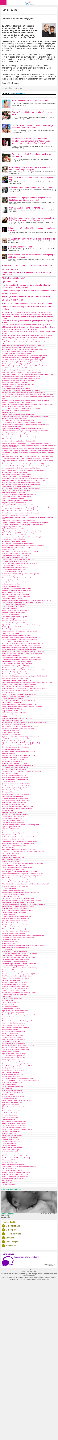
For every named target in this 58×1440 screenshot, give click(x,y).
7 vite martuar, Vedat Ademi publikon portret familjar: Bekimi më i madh (22, 874)
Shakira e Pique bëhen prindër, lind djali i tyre (15, 1176)
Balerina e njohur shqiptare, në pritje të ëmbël (15, 678)
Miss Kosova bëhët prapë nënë (11, 980)
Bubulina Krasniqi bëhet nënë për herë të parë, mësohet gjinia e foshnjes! (23, 545)
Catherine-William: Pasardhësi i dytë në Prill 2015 (16, 994)
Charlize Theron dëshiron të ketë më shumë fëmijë (16, 916)
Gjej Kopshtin (12, 1230)
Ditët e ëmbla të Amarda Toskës (11, 1131)
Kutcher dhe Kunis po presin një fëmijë (13, 1070)
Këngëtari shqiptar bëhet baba (10, 711)
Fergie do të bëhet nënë (9, 1168)
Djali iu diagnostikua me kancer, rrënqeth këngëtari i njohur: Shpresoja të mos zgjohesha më (28, 394)
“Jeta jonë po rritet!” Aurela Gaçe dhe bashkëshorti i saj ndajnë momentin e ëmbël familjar (27, 404)
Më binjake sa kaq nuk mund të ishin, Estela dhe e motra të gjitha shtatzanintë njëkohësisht (28, 448)
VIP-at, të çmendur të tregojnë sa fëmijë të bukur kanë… (18, 910)
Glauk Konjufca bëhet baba (10, 831)
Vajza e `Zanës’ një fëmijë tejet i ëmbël (13, 529)
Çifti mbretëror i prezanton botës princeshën (14, 921)
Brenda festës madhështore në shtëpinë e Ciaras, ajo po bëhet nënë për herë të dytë (26, 600)
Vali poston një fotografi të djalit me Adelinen (14, 503)
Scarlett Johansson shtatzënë (10, 1072)
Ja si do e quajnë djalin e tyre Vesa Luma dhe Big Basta (18, 786)
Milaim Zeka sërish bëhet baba (10, 749)
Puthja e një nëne (7, 1088)
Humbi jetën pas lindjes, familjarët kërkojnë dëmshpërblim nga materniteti (23, 935)
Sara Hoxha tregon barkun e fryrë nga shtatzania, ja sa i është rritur (21, 657)
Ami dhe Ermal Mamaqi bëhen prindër (13, 1096)
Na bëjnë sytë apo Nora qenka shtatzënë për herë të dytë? (19, 380)
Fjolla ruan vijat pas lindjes (9, 855)
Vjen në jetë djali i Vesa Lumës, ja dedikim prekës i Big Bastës (20, 726)
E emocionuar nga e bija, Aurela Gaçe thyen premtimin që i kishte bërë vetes (24, 722)
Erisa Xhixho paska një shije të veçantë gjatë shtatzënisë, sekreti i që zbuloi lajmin (25, 458)
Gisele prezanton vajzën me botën (12, 1170)
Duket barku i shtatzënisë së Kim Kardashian (15, 886)
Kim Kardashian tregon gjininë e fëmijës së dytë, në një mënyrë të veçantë (23, 904)
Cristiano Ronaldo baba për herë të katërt (14, 535)
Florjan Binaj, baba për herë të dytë (12, 720)
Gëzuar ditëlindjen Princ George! (11, 1037)
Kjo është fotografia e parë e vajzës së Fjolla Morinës (17, 867)
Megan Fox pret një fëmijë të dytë (11, 1117)
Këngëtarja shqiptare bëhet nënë (11, 527)
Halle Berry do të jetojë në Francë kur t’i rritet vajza (16, 1158)
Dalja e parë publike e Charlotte (11, 1008)
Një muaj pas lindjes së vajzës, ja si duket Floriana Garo (18, 420)
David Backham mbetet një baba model (13, 606)
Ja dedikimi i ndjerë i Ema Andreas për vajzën (15, 798)
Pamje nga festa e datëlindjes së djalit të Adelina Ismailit (26, 296)
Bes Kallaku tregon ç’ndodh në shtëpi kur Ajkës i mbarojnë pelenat (21, 376)
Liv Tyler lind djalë (7, 949)
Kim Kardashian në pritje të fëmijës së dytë (14, 912)
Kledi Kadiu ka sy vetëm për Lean (11, 735)
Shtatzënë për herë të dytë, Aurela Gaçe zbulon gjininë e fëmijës (20, 690)
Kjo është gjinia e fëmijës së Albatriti (12, 592)
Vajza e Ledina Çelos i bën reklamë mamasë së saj (16, 680)
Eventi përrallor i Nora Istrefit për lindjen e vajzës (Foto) (18, 898)
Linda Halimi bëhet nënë (12, 300)
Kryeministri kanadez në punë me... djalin (14, 569)
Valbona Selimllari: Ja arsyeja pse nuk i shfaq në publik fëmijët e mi (21, 645)
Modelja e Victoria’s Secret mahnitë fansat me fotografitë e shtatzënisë (22, 706)
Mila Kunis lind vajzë (8, 1004)
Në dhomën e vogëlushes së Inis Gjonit (13, 1178)
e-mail (4, 88)
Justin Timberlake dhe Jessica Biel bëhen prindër (16, 931)
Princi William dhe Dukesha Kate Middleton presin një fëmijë (19, 1166)
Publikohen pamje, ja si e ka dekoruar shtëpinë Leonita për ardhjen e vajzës (29, 168)
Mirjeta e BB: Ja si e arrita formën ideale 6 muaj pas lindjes (19, 684)
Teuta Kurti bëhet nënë (8, 1119)
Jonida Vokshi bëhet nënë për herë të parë (30, 101)
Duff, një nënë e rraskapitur (10, 1115)
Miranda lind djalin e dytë (9, 1133)
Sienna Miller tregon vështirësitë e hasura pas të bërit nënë (19, 964)
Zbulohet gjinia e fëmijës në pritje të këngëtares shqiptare (18, 520)
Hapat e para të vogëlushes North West (13, 1023)
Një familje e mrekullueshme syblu (12, 818)
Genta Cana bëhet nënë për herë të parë (26, 208)
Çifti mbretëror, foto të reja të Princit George (14, 1107)
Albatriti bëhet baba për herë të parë (12, 576)
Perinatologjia (12, 1242)
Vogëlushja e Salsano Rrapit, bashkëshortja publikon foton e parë (20, 737)
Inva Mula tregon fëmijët (9, 888)
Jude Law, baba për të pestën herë (12, 998)
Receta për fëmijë (13, 1234)
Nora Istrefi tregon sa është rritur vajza (13, 857)
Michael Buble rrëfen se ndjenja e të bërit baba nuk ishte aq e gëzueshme (23, 945)
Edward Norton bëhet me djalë (10, 1150)
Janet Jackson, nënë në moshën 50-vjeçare (14, 617)
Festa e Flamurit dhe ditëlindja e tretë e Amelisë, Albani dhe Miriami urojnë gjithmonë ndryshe (29, 374)
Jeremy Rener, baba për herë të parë (12, 1154)
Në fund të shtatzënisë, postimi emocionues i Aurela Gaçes (19, 649)
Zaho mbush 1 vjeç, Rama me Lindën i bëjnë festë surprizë (19, 878)
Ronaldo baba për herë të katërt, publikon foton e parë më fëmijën (21, 482)
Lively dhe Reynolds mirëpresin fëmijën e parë (15, 966)
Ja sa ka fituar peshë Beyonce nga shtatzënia (15, 561)
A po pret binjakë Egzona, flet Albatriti (12, 386)
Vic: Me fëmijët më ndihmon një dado (12, 1148)
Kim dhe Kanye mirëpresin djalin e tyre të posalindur (17, 808)
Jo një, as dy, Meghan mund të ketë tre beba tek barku (20, 329)
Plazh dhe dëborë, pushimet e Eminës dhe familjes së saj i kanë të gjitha (23, 345)
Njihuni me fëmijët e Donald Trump (12, 702)
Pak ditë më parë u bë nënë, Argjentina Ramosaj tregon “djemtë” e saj (22, 876)
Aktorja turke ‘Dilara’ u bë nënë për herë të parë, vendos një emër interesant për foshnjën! (27, 456)
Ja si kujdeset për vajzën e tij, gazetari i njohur (15, 582)
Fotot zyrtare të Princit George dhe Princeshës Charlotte (18, 906)
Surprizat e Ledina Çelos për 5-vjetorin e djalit (15, 757)
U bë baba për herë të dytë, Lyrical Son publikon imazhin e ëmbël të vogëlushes (28, 327)
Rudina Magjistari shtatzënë (10, 1006)
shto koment (18, 88)
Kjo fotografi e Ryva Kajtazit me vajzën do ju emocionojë (18, 559)
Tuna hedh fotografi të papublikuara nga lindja (15, 567)
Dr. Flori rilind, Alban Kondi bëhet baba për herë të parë (18, 741)
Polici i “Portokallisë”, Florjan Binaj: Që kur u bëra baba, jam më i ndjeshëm (23, 670)
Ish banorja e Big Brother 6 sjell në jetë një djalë (15, 696)
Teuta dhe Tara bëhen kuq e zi (10, 633)
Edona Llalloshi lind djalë (9, 792)
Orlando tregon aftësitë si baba (11, 1060)
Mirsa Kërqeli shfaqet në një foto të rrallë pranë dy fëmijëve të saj (20, 509)
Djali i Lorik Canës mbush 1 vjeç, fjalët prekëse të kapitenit (18, 668)
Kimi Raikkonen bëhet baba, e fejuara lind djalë (15, 959)
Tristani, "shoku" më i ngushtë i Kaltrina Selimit (15, 674)
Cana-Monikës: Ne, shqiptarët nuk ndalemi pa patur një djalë (19, 953)
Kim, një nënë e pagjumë (9, 1084)
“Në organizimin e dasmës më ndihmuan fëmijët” (16, 986)
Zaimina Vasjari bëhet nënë (10, 439)
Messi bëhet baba (7, 1182)
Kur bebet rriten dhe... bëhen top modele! (14, 1109)
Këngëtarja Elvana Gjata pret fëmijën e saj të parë (16, 635)
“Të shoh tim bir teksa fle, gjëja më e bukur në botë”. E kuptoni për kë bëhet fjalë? (25, 884)
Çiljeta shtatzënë (6, 996)
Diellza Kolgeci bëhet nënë (13, 278)
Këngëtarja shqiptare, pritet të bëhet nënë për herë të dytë (18, 745)
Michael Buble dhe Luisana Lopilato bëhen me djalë (17, 1100)
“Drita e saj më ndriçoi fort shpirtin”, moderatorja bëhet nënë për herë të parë (32, 126)
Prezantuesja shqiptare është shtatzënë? (13, 724)
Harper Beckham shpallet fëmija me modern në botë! (17, 1066)
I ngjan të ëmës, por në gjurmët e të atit (13, 816)
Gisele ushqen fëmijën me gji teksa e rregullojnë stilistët (18, 1078)
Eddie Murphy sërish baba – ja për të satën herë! (16, 747)
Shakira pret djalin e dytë (9, 1019)
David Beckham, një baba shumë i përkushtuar (15, 1049)
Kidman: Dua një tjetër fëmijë (10, 1002)
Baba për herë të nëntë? (9, 835)
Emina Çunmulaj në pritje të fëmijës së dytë (14, 472)
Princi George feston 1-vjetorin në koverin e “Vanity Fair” (18, 1045)
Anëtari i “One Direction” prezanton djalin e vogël (16, 800)
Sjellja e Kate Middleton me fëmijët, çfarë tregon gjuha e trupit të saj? (21, 372)
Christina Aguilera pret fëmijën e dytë (12, 1074)
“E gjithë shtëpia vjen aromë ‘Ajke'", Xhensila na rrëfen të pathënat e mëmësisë (24, 349)
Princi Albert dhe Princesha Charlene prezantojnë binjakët (18, 974)
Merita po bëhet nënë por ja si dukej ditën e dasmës (17, 501)
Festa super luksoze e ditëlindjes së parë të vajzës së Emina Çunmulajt (22, 602)
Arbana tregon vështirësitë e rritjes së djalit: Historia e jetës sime (20, 433)
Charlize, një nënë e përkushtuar (11, 1111)
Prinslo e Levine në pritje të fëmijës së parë (14, 788)
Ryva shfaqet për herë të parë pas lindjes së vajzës (16, 588)
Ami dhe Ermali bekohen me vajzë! (12, 426)
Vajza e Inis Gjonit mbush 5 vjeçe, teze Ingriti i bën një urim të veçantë (22, 625)
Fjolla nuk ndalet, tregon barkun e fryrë (13, 890)
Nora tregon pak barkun (8, 943)
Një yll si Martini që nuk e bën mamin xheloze (15, 780)
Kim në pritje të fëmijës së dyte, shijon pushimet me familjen (19, 849)
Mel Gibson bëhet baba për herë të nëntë (14, 612)
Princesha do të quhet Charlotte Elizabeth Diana (16, 919)
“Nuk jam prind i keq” (8, 1000)
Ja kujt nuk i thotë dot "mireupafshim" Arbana (15, 767)
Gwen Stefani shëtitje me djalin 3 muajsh (13, 1056)
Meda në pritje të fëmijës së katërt (11, 655)
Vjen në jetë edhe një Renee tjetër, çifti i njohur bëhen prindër (19, 639)
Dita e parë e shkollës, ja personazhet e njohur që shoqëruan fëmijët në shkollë (24, 676)
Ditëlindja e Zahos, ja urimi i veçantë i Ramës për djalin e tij (19, 694)
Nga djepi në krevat (7, 810)
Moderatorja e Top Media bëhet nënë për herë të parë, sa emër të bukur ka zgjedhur (26, 466)
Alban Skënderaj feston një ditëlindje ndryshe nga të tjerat (18, 755)
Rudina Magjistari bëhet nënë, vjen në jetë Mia (15, 814)
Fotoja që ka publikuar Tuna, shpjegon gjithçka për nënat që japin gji (21, 531)
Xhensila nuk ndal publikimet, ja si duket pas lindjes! (17, 406)
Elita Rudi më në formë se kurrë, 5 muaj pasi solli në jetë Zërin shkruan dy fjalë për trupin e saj (31, 219)
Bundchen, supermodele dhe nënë (12, 1103)
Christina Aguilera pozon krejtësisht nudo (13, 1031)
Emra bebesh (12, 1238)
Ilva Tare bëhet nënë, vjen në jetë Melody (14, 894)
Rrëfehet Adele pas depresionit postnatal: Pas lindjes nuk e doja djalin (22, 647)
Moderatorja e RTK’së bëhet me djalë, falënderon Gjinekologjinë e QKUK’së (23, 480)
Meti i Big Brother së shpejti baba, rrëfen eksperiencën (17, 765)
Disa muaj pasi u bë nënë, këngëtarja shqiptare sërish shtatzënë (20, 551)
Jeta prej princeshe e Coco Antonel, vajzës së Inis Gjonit (18, 505)
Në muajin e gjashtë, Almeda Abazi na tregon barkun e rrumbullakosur (25, 338)
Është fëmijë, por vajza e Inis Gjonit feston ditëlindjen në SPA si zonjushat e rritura (25, 366)
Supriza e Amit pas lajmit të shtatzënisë (13, 498)
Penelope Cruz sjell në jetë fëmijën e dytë (14, 1125)
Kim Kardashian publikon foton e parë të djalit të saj (16, 794)
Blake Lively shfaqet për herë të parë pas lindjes (16, 947)
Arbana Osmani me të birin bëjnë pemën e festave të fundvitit (19, 631)
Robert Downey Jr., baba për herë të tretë (14, 984)
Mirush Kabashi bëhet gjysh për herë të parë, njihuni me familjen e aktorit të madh (25, 478)
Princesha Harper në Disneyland (11, 853)
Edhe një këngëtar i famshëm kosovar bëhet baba (16, 555)
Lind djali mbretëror (10, 269)
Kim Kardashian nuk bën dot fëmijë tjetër (13, 933)
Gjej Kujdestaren (13, 1226)
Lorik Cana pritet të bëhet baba (11, 927)
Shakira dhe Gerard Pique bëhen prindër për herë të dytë (18, 957)
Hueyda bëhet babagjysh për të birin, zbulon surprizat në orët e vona (21, 370)
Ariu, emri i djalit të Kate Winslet (11, 1076)
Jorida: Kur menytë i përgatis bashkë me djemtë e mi (17, 908)
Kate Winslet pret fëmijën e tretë (11, 1141)
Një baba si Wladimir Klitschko (10, 829)
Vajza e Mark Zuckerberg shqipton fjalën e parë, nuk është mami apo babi (23, 651)
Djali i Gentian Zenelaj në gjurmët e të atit (14, 672)
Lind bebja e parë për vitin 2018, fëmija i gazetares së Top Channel (21, 468)
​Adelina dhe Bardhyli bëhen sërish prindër (14, 1017)
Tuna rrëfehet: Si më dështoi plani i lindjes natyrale (16, 476)
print (11, 88)
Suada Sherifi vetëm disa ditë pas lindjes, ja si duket (17, 664)
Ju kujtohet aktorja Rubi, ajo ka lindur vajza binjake (16, 353)
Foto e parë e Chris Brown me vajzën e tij (14, 929)
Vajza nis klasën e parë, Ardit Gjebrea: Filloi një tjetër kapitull (19, 841)
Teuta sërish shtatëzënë (9, 782)
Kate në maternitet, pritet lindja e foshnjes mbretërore (17, 1129)
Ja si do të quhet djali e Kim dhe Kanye (13, 869)
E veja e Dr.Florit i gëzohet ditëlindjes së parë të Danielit (18, 843)
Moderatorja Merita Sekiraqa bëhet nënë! (13, 492)
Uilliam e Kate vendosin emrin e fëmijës (13, 1123)
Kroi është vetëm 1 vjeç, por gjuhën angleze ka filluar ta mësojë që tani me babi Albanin (26, 286)
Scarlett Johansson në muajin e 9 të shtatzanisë (15, 1027)
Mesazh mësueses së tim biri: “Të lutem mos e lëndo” (17, 402)
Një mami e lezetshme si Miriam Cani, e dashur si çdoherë (18, 700)
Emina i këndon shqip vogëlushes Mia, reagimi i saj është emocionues (22, 408)
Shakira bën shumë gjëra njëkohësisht (13, 820)
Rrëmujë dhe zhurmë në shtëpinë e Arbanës (14, 621)
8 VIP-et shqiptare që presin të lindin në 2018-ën (16, 490)
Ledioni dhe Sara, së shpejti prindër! (12, 698)
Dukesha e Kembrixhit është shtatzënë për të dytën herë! (18, 1015)
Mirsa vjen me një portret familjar (11, 586)
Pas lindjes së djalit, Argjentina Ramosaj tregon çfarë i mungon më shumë (23, 851)
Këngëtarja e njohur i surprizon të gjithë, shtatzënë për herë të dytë (21, 637)
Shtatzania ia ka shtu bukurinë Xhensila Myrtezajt (16, 410)
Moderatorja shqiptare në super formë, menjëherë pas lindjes (19, 437)
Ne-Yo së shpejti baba (8, 847)
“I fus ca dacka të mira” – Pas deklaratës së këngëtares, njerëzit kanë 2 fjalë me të (25, 464)
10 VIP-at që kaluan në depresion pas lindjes (15, 641)
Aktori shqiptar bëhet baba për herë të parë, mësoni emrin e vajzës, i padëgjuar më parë (27, 682)
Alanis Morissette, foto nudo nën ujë (12, 709)
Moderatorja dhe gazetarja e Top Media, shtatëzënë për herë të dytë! (21, 537)
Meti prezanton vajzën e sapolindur (12, 761)
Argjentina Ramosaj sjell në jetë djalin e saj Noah (16, 882)
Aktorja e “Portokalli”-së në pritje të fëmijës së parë (16, 661)
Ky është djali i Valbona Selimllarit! (12, 565)
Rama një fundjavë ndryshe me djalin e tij (14, 775)
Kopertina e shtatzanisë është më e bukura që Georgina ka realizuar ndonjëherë (25, 522)
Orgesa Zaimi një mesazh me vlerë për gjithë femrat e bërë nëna (20, 892)
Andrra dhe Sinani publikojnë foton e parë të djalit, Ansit (18, 728)
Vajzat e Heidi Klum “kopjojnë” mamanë (13, 1039)
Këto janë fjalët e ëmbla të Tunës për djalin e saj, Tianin (18, 578)
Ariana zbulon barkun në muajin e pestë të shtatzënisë (31, 239)
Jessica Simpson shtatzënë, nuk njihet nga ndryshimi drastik (19, 351)
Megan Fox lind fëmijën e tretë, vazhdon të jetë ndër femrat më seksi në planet (24, 688)
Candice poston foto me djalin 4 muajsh (13, 604)
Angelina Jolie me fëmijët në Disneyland (13, 539)
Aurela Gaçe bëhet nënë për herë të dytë (13, 623)
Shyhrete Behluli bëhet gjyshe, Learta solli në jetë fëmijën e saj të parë (22, 513)
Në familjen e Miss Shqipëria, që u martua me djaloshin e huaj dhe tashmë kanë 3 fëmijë (27, 450)
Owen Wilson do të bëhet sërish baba (12, 1092)
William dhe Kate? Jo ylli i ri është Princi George (15, 978)
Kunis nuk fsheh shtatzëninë (10, 1029)
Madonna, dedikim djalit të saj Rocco (12, 796)
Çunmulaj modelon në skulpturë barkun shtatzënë (16, 784)
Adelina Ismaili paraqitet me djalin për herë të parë (16, 547)
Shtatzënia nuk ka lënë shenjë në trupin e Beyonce (16, 1156)
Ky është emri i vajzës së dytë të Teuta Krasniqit (15, 666)
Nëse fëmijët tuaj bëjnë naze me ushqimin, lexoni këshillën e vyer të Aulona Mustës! (30, 199)
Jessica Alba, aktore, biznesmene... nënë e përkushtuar (18, 937)
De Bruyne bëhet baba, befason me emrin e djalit (16, 388)
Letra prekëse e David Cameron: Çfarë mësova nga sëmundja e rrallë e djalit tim (25, 431)
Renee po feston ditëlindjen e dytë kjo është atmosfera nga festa (20, 574)
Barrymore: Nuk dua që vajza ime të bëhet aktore (16, 1172)
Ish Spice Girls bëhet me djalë (10, 614)
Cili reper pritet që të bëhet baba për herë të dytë (16, 594)
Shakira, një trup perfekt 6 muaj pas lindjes (14, 1121)
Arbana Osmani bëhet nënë (10, 941)
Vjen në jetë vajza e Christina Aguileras (13, 1025)
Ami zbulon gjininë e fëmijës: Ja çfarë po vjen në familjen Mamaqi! (21, 488)
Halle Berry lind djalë (8, 1094)
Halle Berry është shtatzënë (10, 1152)
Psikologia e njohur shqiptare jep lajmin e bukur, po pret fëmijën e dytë (22, 340)
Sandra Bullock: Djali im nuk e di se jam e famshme (16, 923)
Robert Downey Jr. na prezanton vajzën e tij (14, 925)
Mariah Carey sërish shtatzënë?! (11, 859)
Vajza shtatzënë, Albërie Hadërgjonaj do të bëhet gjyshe (18, 902)
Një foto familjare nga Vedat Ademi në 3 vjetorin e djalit (17, 806)
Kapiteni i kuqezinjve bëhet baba (11, 827)
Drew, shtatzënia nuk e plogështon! (12, 1082)
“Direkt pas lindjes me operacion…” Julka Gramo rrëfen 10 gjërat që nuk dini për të (25, 400)
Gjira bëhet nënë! (9, 282)
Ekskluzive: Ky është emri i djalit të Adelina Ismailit (16, 590)
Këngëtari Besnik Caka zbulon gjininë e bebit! (15, 435)
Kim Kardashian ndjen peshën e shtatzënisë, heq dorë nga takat (20, 825)
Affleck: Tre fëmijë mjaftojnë (10, 1137)
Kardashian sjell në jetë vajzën (10, 1139)
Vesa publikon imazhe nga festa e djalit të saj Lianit (16, 553)
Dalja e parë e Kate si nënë (10, 1098)
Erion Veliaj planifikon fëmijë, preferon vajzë (14, 418)
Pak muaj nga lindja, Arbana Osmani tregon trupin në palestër (19, 872)
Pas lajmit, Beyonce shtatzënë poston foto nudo (15, 610)
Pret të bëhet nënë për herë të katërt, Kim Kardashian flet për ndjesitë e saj (27, 314)
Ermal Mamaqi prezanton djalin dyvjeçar (13, 822)
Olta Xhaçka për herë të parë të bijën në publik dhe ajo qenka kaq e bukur (23, 364)
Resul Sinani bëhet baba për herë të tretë (14, 769)
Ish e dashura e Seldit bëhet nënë (11, 861)
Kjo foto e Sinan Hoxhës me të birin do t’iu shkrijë (16, 596)
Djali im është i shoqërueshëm (10, 1162)
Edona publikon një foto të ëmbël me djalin (14, 541)
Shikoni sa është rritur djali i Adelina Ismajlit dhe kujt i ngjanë (19, 533)
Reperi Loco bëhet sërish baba (10, 733)
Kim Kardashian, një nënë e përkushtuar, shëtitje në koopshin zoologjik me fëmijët (25, 424)
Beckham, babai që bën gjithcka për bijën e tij (15, 777)
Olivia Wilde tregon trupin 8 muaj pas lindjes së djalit (17, 976)
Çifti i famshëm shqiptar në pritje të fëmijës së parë (16, 496)
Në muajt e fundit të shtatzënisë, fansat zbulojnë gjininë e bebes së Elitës (26, 312)
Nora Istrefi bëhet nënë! (8, 914)
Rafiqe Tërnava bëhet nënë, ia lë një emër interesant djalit (27, 265)
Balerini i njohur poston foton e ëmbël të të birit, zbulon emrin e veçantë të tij (24, 470)
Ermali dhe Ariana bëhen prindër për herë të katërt (30, 188)
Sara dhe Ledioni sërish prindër (21, 247)
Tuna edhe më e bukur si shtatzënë (12, 598)
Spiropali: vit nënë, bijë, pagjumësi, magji (13, 790)
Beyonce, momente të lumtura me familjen (14, 1053)
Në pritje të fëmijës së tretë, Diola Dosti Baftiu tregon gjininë (19, 441)
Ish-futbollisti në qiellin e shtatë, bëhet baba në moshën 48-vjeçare (21, 378)
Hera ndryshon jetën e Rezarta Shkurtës (13, 1058)
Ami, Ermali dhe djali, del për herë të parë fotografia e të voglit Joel (21, 1080)
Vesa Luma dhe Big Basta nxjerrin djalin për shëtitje (16, 718)
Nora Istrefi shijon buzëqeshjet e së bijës (13, 839)
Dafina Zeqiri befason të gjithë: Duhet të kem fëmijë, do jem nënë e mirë (22, 362)
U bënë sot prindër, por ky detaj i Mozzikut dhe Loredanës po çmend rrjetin (23, 358)
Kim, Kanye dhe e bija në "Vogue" (11, 1068)
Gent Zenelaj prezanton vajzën (10, 730)
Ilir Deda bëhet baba (8, 692)
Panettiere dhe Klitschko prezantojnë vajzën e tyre (16, 972)
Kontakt (29, 1270)
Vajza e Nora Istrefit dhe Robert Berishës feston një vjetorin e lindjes (21, 743)
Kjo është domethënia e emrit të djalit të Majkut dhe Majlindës (19, 563)
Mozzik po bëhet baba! (8, 412)
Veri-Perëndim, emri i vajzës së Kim (12, 1135)
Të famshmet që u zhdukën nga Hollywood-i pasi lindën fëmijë (20, 968)
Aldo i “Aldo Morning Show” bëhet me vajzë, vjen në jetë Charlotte (21, 484)
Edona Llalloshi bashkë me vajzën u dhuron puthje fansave (19, 1021)
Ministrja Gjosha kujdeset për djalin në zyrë (14, 951)
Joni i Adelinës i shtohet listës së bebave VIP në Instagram (18, 368)
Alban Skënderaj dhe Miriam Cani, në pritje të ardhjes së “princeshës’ (22, 900)
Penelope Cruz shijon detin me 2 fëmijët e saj (15, 1047)
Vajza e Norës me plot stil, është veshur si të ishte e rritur (18, 384)
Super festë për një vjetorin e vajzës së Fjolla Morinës (17, 686)
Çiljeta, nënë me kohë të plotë (10, 1105)
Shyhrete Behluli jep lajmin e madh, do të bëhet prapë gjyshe (19, 347)
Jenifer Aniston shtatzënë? (9, 1113)
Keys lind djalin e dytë (8, 970)
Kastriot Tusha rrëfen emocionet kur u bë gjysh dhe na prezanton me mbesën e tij (25, 507)
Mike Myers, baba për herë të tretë (12, 812)
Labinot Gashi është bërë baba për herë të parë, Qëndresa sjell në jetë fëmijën (24, 355)
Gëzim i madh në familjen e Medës (12, 572)
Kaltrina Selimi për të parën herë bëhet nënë (14, 988)
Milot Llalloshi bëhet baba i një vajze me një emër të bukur (27, 303)
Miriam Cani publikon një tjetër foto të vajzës (14, 763)
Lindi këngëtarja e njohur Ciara (10, 584)
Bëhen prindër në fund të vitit (10, 1160)
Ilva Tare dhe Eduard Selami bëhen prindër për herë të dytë (19, 494)
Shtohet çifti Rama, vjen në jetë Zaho (12, 1035)
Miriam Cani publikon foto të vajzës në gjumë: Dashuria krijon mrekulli (22, 653)
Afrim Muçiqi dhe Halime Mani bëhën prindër (14, 961)
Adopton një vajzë (7, 1180)
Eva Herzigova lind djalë (9, 1145)
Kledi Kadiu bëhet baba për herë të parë (13, 804)
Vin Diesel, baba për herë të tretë (11, 939)
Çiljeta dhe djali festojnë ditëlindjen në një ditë (15, 955)
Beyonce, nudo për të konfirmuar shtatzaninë (15, 1011)
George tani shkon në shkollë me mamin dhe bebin (16, 486)
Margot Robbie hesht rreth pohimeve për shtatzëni (16, 474)
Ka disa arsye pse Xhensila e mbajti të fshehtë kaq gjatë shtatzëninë (21, 422)
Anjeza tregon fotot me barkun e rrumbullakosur (15, 382)
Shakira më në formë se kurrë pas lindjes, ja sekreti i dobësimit (20, 833)
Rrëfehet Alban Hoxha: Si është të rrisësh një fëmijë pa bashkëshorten (22, 511)
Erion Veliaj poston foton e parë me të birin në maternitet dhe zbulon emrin (23, 392)
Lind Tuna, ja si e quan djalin (10, 580)
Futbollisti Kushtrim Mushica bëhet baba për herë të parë (18, 414)
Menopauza (11, 1246)
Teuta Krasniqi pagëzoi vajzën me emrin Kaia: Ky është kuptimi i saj (21, 659)
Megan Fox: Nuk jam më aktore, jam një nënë (15, 1174)
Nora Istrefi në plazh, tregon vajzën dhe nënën (15, 880)
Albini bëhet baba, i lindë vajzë (10, 1051)
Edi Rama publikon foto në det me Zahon (13, 865)
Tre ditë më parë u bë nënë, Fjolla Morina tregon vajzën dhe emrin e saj (22, 863)
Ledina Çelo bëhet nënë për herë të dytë (13, 990)
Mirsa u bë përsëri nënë (8, 549)
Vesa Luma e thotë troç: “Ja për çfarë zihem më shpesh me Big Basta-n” (26, 325)
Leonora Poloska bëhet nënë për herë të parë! (15, 515)
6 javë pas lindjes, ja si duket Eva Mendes (14, 713)
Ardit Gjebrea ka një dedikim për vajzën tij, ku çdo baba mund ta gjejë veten (23, 643)
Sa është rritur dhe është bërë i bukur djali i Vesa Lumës (18, 543)
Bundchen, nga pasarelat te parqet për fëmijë (15, 1064)
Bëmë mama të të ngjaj (8, 619)
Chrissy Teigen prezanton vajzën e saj (13, 759)
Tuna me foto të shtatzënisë (10, 608)
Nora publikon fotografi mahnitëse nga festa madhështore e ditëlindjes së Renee (25, 416)
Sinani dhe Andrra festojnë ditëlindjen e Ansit (15, 557)
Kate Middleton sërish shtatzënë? (11, 1041)
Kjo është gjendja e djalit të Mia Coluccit (13, 627)
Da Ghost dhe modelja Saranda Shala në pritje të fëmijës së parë (20, 837)
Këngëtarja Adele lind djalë (9, 1184)
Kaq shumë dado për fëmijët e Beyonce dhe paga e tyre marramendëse (22, 525)
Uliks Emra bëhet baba (8, 753)
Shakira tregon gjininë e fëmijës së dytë (13, 1013)
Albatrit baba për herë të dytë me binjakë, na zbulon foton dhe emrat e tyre (27, 335)
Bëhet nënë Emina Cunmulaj (10, 773)
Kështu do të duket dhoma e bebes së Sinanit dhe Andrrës (18, 751)
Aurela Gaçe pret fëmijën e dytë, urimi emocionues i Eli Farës (19, 704)
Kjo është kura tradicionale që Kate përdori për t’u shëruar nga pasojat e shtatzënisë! (26, 443)
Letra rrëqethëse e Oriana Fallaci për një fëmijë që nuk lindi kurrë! (21, 390)
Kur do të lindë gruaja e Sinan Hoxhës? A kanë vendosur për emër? (21, 771)
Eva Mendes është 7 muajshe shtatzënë (13, 1043)
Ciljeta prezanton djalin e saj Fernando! (13, 1164)
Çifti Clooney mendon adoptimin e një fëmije (14, 982)
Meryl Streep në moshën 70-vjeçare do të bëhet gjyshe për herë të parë (22, 360)
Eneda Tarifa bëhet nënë (9, 1143)
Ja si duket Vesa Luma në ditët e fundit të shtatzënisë (17, 739)
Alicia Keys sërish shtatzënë (10, 1033)
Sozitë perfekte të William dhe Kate (12, 1090)
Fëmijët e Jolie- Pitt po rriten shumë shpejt (14, 845)
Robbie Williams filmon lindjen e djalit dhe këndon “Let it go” (19, 992)
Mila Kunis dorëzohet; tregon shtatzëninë (13, 1062)
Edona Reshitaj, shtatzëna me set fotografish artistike (17, 629)
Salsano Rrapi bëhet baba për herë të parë (14, 802)
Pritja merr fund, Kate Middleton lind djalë (14, 1127)
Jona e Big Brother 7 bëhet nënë (11, 896)
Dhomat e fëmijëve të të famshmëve (12, 1086)
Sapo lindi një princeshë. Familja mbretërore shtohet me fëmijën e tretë (22, 429)
